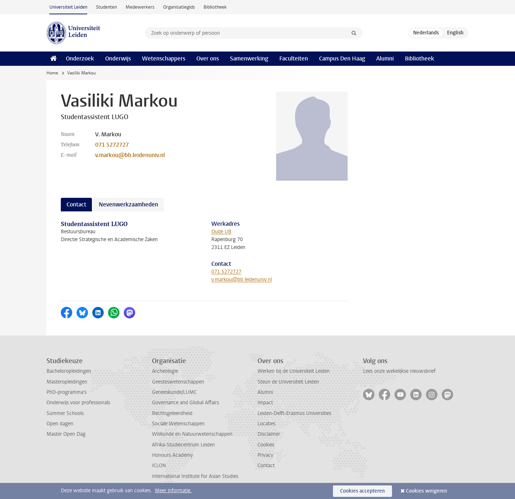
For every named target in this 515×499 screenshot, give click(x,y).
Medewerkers (140, 7)
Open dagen (59, 423)
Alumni (385, 58)
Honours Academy (172, 455)
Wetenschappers (163, 58)
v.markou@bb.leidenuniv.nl (130, 155)
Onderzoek (80, 58)
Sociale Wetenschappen (178, 423)
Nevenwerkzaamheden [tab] (128, 204)
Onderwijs (118, 58)
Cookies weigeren (426, 491)
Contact (266, 465)
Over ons (207, 58)
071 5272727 (112, 144)
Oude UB (221, 231)
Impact (265, 402)
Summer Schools (65, 413)
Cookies (266, 444)
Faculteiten (293, 58)
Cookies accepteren (362, 491)
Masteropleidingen (66, 381)
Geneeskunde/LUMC (174, 392)
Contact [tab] (76, 204)
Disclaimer (269, 434)
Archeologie (165, 371)
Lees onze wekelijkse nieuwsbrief (399, 371)
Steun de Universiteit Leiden (288, 381)
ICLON (159, 465)
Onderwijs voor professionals (78, 402)
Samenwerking (249, 58)
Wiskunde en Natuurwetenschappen (192, 434)
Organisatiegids (179, 7)
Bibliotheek (215, 7)
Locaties (266, 423)
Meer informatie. (173, 490)
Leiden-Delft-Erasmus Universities (294, 413)
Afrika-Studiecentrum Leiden (183, 444)
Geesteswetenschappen (178, 381)
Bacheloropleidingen (68, 371)
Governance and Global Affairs (185, 402)
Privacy (265, 455)
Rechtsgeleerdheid (172, 413)
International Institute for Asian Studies (195, 476)
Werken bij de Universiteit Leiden (294, 371)
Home (52, 73)
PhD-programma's (66, 392)
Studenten (106, 7)
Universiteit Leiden (68, 7)
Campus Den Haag (342, 58)
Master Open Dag (65, 434)
